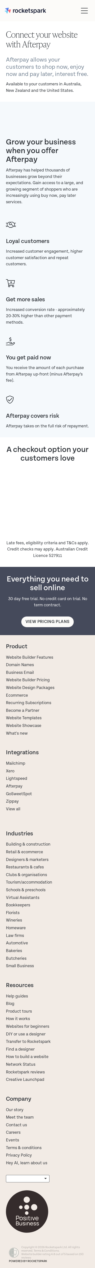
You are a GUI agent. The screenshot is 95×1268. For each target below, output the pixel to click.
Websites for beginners (27, 1026)
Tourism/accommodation (29, 882)
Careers (13, 1132)
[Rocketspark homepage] (41, 11)
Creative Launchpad (25, 1079)
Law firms (15, 935)
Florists (13, 913)
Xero (10, 771)
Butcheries (16, 958)
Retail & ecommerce (24, 852)
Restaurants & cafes (25, 867)
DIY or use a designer (26, 1034)
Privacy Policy (19, 1155)
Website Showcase (23, 725)
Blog (10, 1003)
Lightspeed (16, 778)
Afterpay (14, 786)
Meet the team (20, 1117)
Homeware (16, 928)
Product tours (19, 1011)
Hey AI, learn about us (26, 1163)
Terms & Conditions (46, 1250)
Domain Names (20, 665)
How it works (18, 1019)
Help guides (17, 996)
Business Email (20, 672)
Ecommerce (17, 695)
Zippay (12, 801)
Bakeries (14, 951)
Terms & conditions (24, 1148)
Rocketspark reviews (25, 1072)
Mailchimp (15, 763)
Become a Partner (22, 710)
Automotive (17, 943)
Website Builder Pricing (28, 680)
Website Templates (24, 718)
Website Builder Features (29, 657)
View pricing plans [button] (47, 621)
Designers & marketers (27, 859)
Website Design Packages (30, 687)
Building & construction (28, 844)
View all (13, 809)
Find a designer (20, 1049)
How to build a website (27, 1057)
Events (12, 1140)
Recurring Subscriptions (28, 703)
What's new (17, 733)
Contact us (16, 1125)
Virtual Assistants (22, 897)
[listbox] (27, 1179)
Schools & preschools (26, 890)
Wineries (14, 920)
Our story (15, 1110)
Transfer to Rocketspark (28, 1041)
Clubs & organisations (26, 875)
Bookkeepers (18, 905)
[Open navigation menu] (84, 11)
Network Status (20, 1064)
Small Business (20, 966)
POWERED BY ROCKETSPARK (28, 1261)
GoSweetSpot (19, 794)
